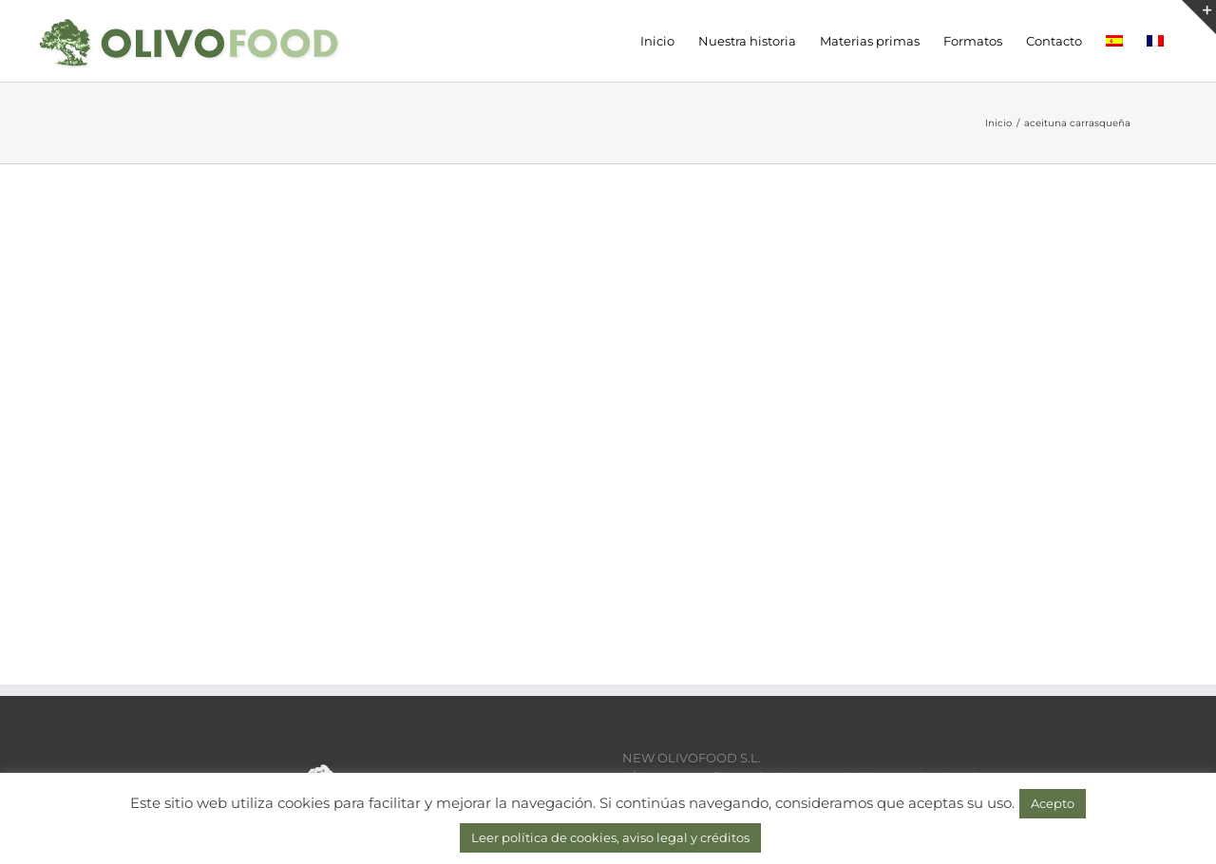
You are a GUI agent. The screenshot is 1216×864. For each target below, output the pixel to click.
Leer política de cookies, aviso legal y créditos (610, 837)
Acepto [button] (1052, 803)
